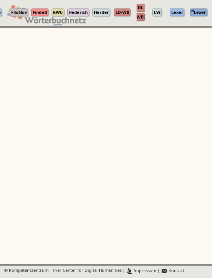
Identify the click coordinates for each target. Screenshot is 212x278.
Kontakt (172, 271)
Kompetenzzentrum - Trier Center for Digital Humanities (65, 271)
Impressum (141, 271)
